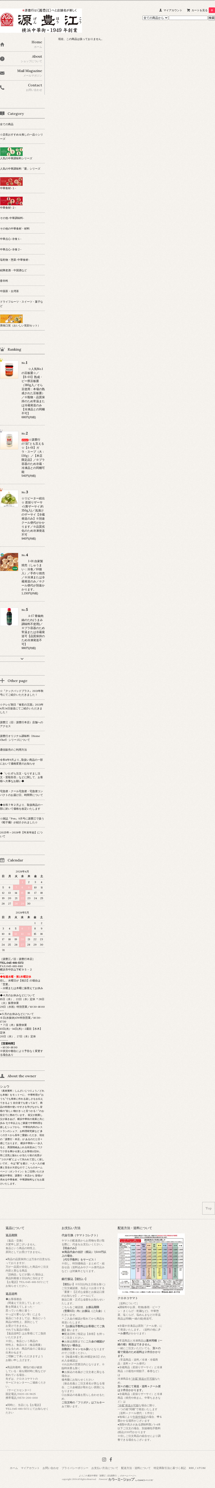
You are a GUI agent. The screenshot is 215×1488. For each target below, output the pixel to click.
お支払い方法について (104, 1468)
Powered (126, 1479)
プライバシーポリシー (75, 1468)
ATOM (201, 1468)
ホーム (14, 1468)
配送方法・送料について (136, 1468)
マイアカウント (172, 10)
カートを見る (203, 10)
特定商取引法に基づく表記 (170, 1468)
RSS (191, 1468)
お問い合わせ (51, 1468)
